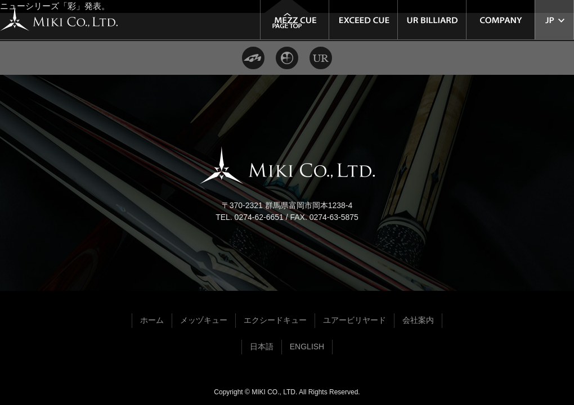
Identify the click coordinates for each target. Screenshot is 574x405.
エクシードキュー (275, 320)
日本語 (261, 346)
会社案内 (418, 320)
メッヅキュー (203, 320)
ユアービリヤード (354, 320)
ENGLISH (307, 346)
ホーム (152, 320)
